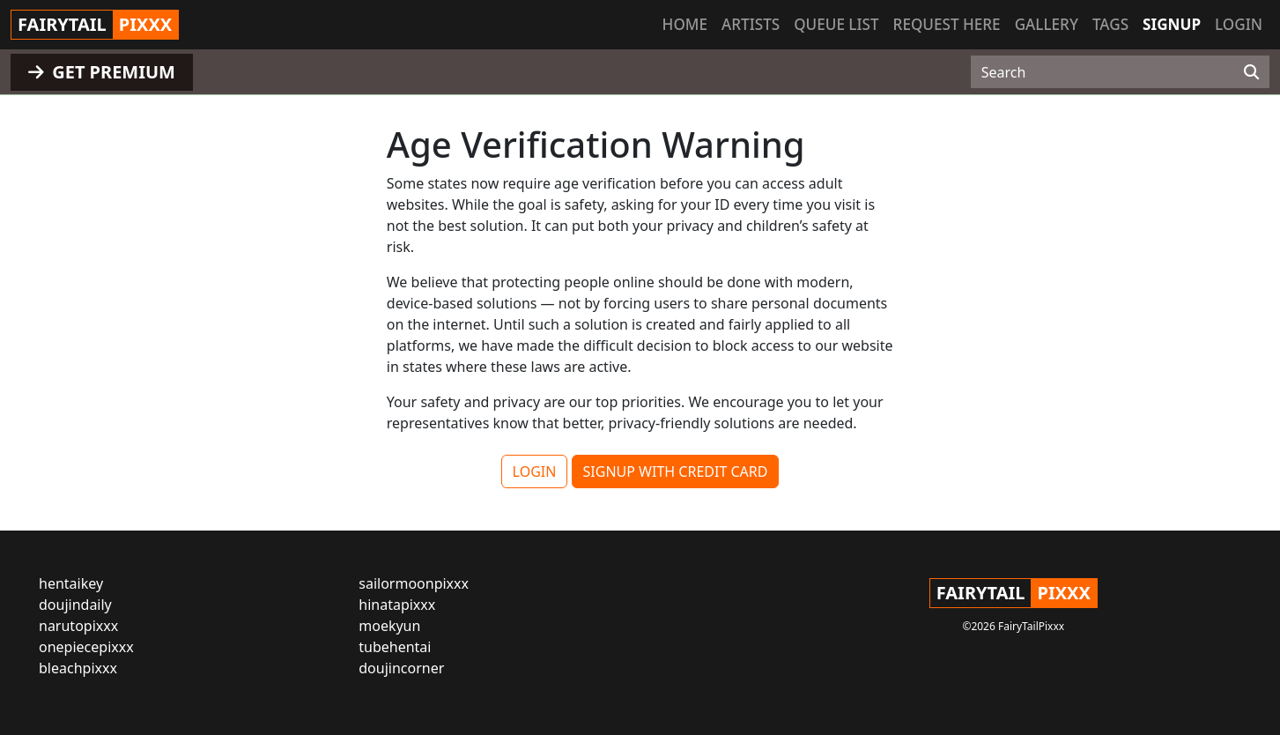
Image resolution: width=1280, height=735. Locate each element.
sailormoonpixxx (414, 583)
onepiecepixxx (86, 647)
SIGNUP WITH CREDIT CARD (675, 471)
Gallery (1046, 24)
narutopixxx (78, 625)
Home (684, 24)
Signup (1172, 24)
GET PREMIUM (101, 72)
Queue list (836, 24)
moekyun (389, 625)
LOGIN (535, 471)
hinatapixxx (397, 604)
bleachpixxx (78, 668)
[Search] (1251, 72)
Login (1238, 24)
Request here (947, 24)
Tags (1110, 24)
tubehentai (395, 647)
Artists (750, 24)
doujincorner (401, 668)
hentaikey (71, 583)
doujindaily (75, 604)
